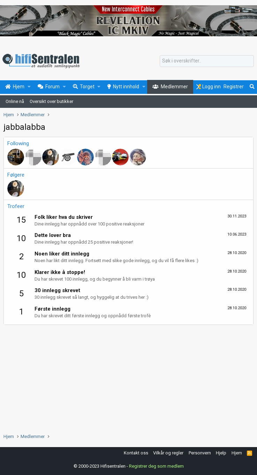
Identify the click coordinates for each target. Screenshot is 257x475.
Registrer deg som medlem (156, 466)
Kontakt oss (136, 452)
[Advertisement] (128, 377)
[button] (29, 87)
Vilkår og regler (168, 452)
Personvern (200, 452)
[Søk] (207, 61)
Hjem (237, 452)
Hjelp (221, 452)
